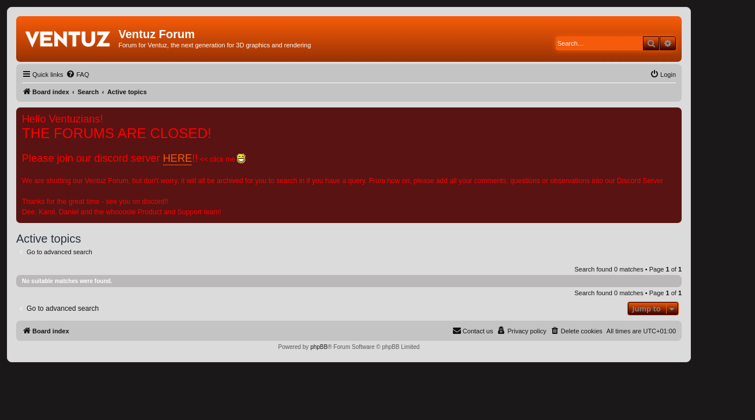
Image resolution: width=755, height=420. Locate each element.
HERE (177, 158)
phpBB (319, 347)
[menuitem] (77, 74)
